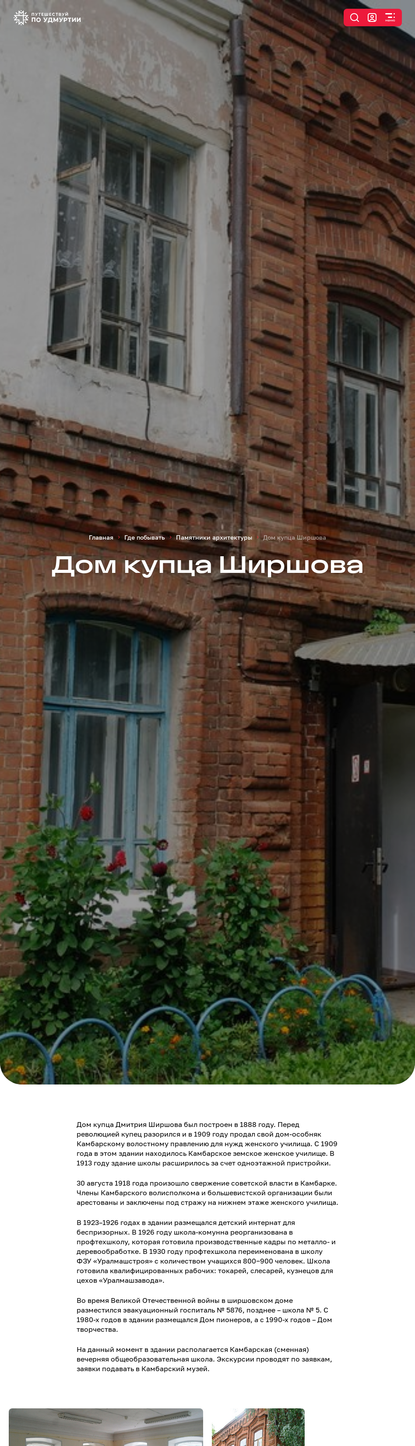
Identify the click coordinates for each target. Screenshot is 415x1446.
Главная (101, 537)
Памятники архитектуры (214, 537)
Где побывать (144, 537)
